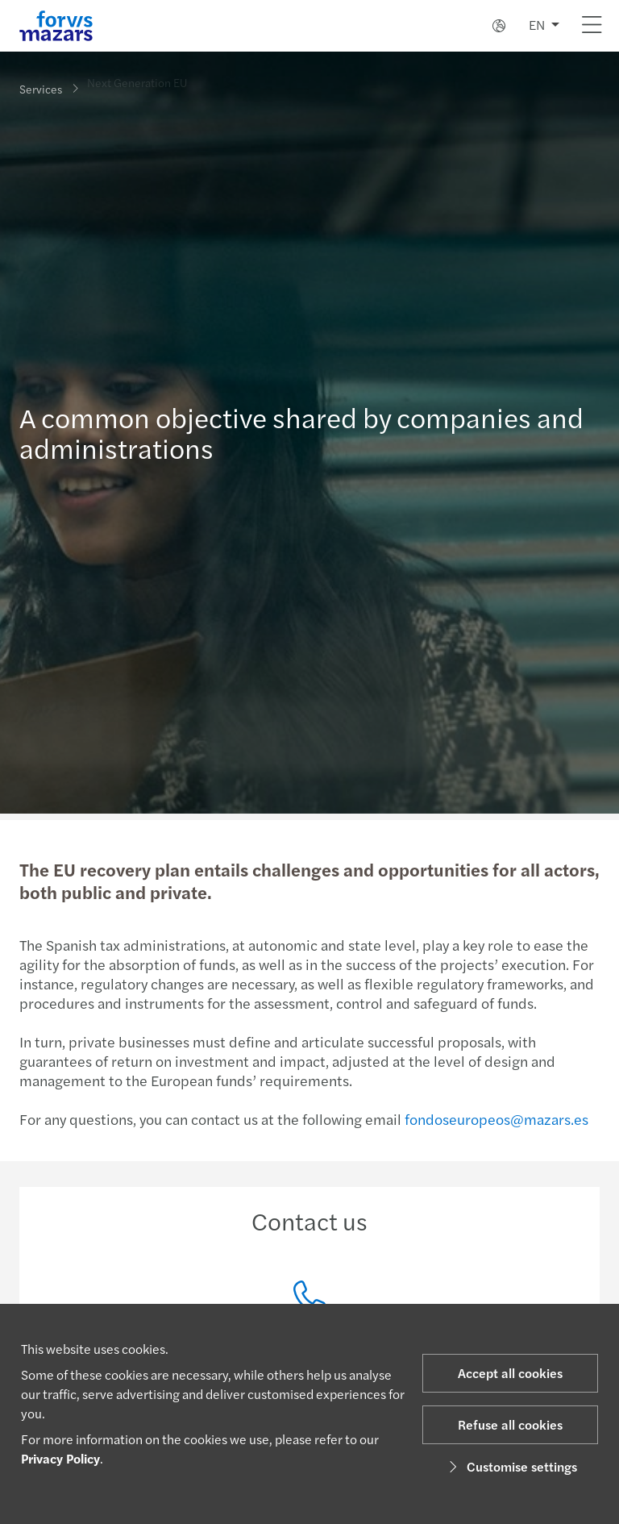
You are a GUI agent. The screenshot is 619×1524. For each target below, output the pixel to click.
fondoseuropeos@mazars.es (495, 1119)
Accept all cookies (510, 1373)
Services (40, 88)
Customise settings (510, 1466)
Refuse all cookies (510, 1424)
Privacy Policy (60, 1458)
